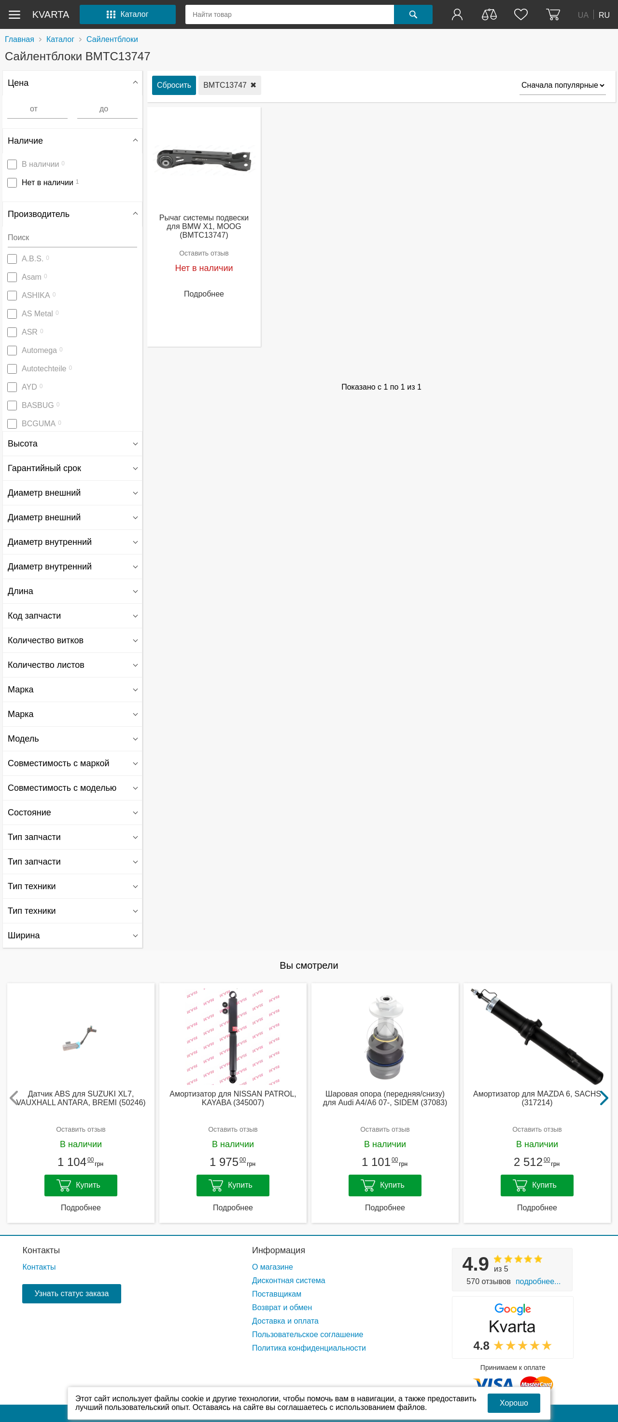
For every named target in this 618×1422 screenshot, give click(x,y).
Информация (278, 1250)
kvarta (51, 14)
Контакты (41, 1250)
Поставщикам (276, 1294)
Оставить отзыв (204, 253)
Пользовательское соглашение (307, 1334)
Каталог (60, 39)
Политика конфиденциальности (309, 1348)
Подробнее (204, 294)
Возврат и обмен (282, 1307)
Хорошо (514, 1403)
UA (583, 14)
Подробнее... (538, 1281)
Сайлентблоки (112, 39)
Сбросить (174, 85)
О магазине (272, 1267)
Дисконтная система (288, 1280)
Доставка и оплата (285, 1321)
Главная (19, 39)
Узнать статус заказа (71, 1293)
